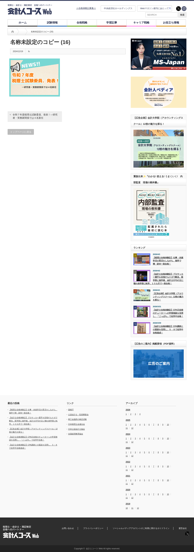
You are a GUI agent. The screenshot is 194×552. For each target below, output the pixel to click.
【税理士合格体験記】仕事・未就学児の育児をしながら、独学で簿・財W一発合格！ (168, 260)
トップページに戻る (20, 132)
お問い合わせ (68, 528)
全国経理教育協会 (75, 434)
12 (132, 428)
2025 (128, 420)
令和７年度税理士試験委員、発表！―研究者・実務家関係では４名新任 (35, 116)
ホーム (23, 22)
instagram (184, 8)
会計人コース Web (94, 548)
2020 (128, 490)
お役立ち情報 (171, 22)
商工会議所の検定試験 (77, 419)
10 (168, 425)
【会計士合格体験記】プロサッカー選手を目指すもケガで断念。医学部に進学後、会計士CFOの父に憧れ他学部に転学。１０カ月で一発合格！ (158, 279)
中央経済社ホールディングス (118, 8)
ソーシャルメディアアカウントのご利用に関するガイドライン (141, 528)
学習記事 (111, 22)
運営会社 (183, 528)
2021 (128, 476)
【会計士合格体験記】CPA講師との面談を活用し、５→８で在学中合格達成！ (168, 329)
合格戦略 (82, 22)
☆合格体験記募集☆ (86, 8)
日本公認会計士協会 (76, 429)
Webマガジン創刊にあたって (154, 8)
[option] (158, 54)
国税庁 (71, 410)
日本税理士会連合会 (76, 424)
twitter (178, 8)
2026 (128, 410)
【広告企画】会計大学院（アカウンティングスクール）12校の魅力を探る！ (168, 296)
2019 (128, 504)
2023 (128, 448)
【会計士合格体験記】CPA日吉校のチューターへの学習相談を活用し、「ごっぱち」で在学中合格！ (168, 313)
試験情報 (52, 22)
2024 (128, 434)
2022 (128, 462)
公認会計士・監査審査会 (78, 415)
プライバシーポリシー (93, 528)
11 (127, 428)
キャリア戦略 (141, 22)
